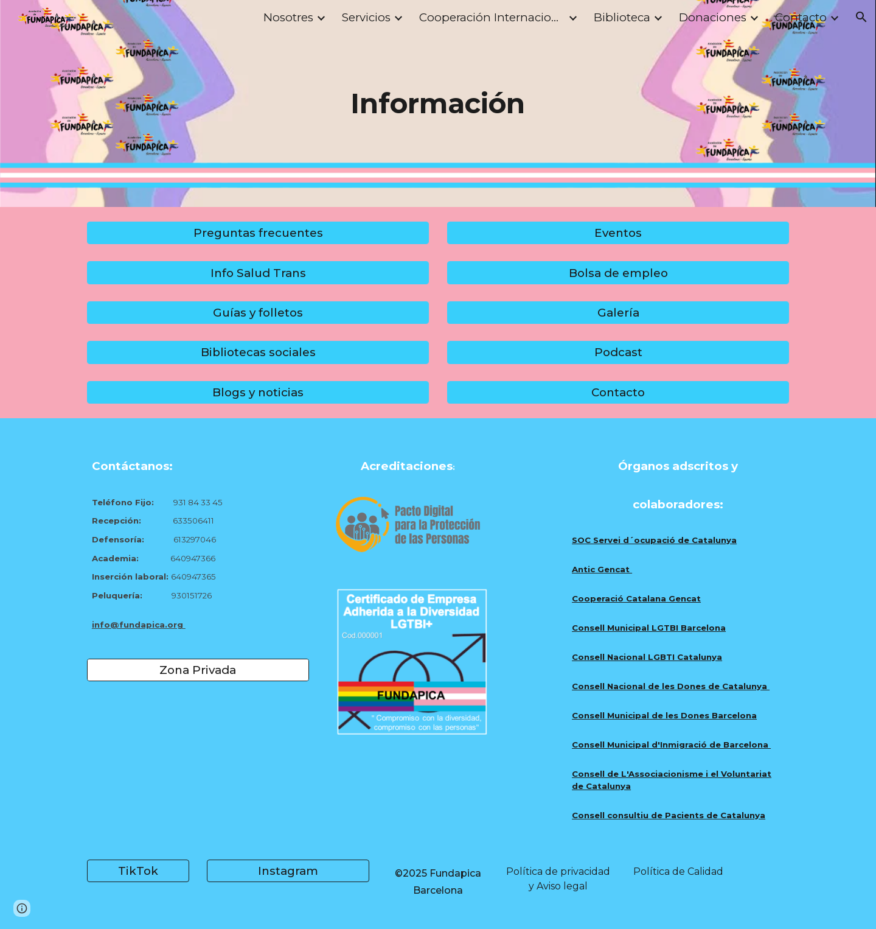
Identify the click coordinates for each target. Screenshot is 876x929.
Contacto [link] (801, 17)
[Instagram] (287, 871)
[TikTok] (138, 871)
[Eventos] (618, 233)
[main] (438, 104)
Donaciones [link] (712, 17)
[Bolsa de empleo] (618, 272)
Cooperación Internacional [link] (492, 17)
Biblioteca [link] (622, 17)
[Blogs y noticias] (258, 392)
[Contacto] (618, 392)
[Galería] (618, 312)
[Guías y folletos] (258, 312)
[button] (861, 17)
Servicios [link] (366, 17)
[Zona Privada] (198, 670)
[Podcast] (618, 352)
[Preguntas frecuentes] (258, 233)
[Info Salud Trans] (258, 272)
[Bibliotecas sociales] (258, 352)
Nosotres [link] (288, 17)
